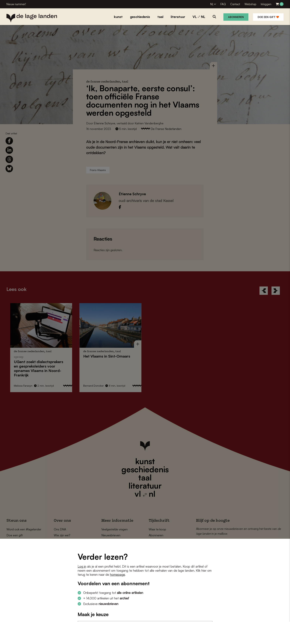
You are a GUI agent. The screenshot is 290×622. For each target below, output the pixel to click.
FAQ (223, 4)
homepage (117, 574)
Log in (82, 566)
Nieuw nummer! (16, 4)
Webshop (250, 4)
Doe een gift (268, 17)
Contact (235, 4)
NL (211, 4)
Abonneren (236, 17)
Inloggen (266, 4)
